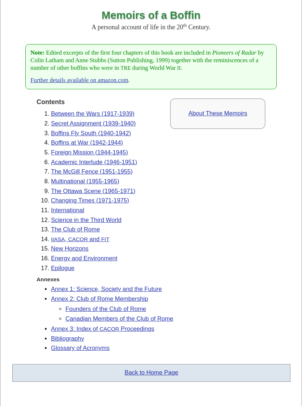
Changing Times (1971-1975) (90, 200)
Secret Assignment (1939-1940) (93, 123)
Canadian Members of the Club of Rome (119, 318)
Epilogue (63, 268)
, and (80, 239)
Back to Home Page (151, 372)
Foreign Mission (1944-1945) (89, 152)
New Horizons (70, 248)
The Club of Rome (75, 229)
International (67, 210)
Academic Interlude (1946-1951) (94, 162)
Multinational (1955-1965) (85, 181)
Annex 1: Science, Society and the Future (106, 289)
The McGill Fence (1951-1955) (92, 171)
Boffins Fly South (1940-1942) (91, 133)
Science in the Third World (86, 220)
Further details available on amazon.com (79, 80)
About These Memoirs (217, 113)
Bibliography (67, 338)
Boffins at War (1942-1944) (87, 142)
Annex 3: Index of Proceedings (102, 328)
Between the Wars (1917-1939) (93, 113)
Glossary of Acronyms (80, 348)
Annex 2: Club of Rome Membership (99, 298)
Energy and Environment (84, 258)
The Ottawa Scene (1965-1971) (93, 191)
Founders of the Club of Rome (105, 308)
